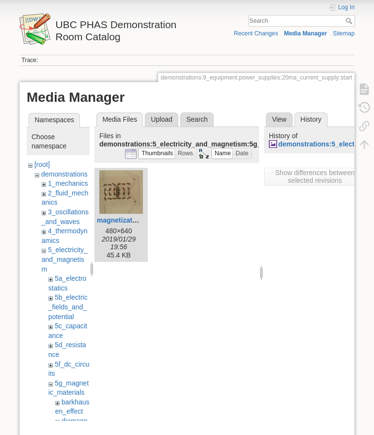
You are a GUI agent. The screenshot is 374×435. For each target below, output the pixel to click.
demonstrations (64, 174)
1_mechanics (68, 183)
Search (350, 20)
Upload (161, 119)
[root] (42, 164)
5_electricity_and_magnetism (65, 259)
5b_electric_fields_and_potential (68, 306)
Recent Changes (256, 33)
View (279, 119)
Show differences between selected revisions (315, 176)
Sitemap (344, 33)
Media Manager (305, 33)
